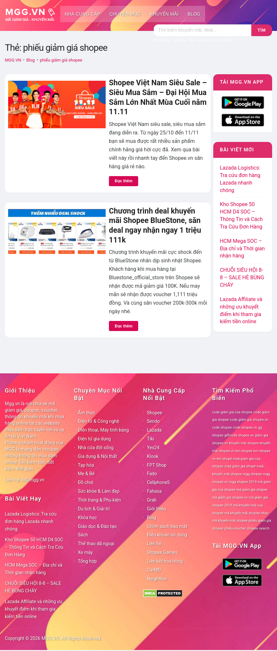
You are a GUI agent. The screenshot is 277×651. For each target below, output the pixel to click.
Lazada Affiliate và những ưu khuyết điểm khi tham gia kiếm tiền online (33, 609)
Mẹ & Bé (86, 473)
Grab (151, 500)
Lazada (154, 430)
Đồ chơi (85, 482)
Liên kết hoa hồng (165, 561)
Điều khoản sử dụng (167, 534)
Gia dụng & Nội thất (97, 456)
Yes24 (153, 447)
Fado (152, 473)
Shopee (154, 412)
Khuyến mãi (164, 14)
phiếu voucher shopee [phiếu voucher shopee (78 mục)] (241, 528)
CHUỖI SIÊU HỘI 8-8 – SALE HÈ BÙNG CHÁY (242, 277)
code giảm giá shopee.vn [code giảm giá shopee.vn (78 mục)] (249, 420)
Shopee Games (162, 552)
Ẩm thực (86, 412)
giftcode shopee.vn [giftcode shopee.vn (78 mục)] (239, 435)
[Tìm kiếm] (202, 30)
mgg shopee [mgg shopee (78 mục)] (252, 474)
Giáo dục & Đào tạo (97, 526)
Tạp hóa (86, 465)
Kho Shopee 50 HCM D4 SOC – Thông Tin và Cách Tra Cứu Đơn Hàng (34, 547)
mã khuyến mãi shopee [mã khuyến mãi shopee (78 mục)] (242, 513)
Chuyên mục (125, 14)
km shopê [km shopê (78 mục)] (224, 459)
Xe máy (85, 552)
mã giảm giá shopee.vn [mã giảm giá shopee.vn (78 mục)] (230, 497)
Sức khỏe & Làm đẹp (99, 491)
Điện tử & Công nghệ (98, 421)
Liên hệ (154, 543)
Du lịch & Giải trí (94, 508)
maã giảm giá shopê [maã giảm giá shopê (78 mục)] (240, 466)
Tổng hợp (87, 561)
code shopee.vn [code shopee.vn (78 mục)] (245, 427)
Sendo (153, 421)
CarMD (154, 570)
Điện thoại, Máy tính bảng (103, 430)
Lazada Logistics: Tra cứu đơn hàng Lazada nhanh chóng (31, 521)
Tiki (150, 438)
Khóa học (87, 517)
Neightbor (157, 578)
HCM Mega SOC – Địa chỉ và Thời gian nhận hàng (242, 248)
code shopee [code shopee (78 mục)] (222, 427)
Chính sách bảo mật (167, 526)
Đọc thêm (123, 181)
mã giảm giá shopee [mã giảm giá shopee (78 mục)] (252, 490)
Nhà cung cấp (82, 14)
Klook (152, 456)
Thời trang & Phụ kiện (99, 500)
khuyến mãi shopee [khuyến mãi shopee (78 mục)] (243, 443)
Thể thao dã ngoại (96, 543)
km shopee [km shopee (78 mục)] (244, 451)
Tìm (261, 30)
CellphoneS (158, 482)
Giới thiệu (156, 508)
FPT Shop (156, 465)
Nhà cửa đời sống (96, 447)
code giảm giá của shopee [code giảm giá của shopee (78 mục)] (232, 412)
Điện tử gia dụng (94, 438)
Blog (194, 14)
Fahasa (154, 491)
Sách (83, 534)
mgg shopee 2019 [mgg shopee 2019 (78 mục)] (243, 482)
